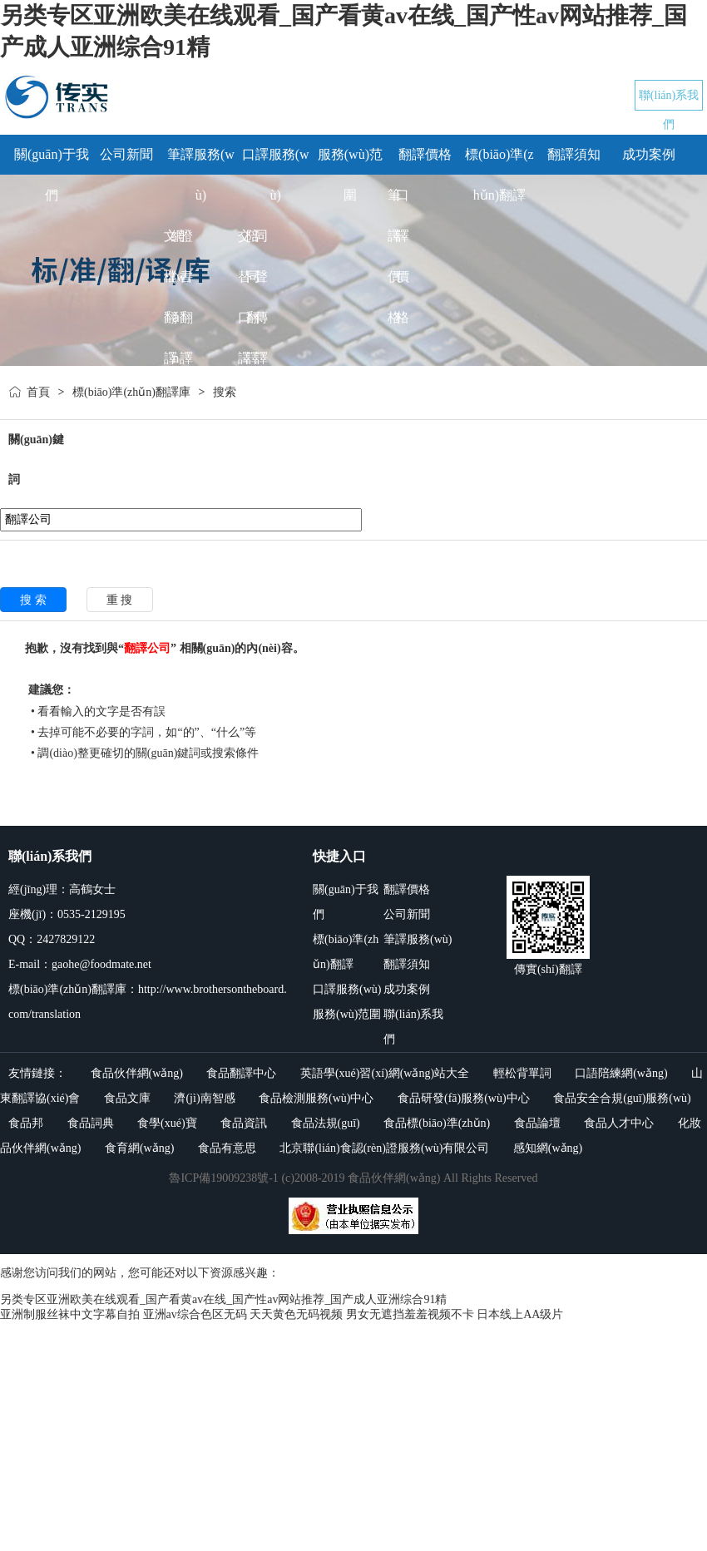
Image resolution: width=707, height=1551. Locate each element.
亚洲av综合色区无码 (195, 1314)
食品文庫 (127, 1098)
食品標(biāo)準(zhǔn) (436, 1123)
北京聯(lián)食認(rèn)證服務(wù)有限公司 (384, 1148)
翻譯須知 (574, 154)
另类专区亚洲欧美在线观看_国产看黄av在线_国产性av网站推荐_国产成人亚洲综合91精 (223, 1299)
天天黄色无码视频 (296, 1314)
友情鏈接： (37, 1073)
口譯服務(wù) (347, 989)
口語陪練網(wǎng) (621, 1073)
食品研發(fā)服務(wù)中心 (464, 1098)
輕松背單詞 (522, 1073)
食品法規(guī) (325, 1123)
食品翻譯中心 (241, 1073)
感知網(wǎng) (547, 1148)
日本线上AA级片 (520, 1314)
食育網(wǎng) (139, 1148)
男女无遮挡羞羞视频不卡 (410, 1314)
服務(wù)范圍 (347, 1014)
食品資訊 (243, 1123)
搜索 (224, 392)
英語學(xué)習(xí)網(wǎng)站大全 (384, 1073)
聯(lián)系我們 (413, 1026)
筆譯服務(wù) (417, 939)
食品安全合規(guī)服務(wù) (622, 1098)
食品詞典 (90, 1123)
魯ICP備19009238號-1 (223, 1178)
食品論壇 (537, 1123)
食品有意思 (227, 1148)
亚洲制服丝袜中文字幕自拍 (70, 1314)
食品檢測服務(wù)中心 (316, 1098)
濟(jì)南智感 (204, 1098)
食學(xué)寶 (167, 1123)
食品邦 (25, 1123)
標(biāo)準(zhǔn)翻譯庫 (131, 392)
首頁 (38, 392)
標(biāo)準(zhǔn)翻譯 (345, 952)
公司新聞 (126, 154)
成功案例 (648, 154)
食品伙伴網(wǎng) (137, 1073)
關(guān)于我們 (345, 902)
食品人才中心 (619, 1123)
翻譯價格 (425, 154)
